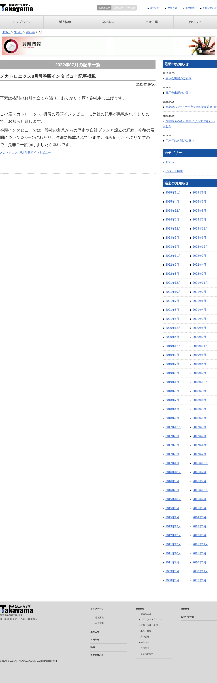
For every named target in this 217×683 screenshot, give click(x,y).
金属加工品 (146, 614)
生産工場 (152, 22)
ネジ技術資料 (147, 654)
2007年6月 (200, 580)
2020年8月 (200, 327)
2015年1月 (172, 517)
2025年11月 (173, 192)
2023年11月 (200, 228)
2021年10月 (173, 291)
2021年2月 (200, 318)
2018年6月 (200, 399)
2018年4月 (172, 409)
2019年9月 (172, 354)
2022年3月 (172, 273)
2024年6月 (172, 219)
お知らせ (195, 22)
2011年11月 (200, 544)
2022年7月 (200, 255)
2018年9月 (172, 391)
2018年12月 (200, 382)
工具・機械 (146, 631)
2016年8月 (172, 481)
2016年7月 (200, 481)
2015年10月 (173, 499)
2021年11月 (200, 282)
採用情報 (190, 8)
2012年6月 (200, 535)
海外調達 (145, 636)
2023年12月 (173, 228)
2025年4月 (172, 201)
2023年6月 (200, 237)
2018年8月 (200, 391)
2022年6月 (172, 264)
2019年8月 (200, 354)
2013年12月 (173, 526)
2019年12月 (173, 345)
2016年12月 (200, 463)
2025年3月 (200, 201)
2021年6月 (200, 300)
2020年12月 (173, 327)
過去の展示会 (96, 655)
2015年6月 (172, 508)
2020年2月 (200, 336)
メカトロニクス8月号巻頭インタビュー (25, 152)
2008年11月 (200, 571)
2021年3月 (172, 318)
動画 (92, 647)
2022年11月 (173, 255)
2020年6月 (172, 336)
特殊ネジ (145, 642)
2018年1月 (200, 418)
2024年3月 (200, 219)
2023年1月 (172, 246)
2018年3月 (200, 409)
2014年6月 (200, 517)
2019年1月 (172, 382)
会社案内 (108, 22)
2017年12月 (173, 427)
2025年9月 (200, 192)
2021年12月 (173, 282)
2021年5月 (172, 309)
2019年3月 (172, 372)
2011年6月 (200, 553)
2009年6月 (172, 571)
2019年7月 (172, 363)
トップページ (21, 22)
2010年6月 (200, 562)
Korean (131, 7)
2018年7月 (172, 399)
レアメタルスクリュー (151, 619)
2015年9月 (200, 499)
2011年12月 (173, 544)
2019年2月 (200, 372)
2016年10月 (173, 472)
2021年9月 (200, 291)
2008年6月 (172, 580)
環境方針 (155, 8)
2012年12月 (173, 535)
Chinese (118, 7)
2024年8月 (200, 210)
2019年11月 (200, 345)
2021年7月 (172, 300)
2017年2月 (200, 454)
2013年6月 (200, 526)
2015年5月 (200, 508)
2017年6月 (172, 445)
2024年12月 (173, 210)
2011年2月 (172, 562)
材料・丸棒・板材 (149, 625)
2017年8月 (172, 436)
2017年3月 (172, 454)
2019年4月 (200, 363)
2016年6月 (172, 490)
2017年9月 (200, 427)
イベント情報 (174, 171)
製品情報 (65, 22)
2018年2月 (172, 418)
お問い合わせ (210, 8)
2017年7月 (200, 436)
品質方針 (172, 8)
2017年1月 (172, 463)
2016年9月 (200, 472)
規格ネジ (145, 648)
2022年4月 (200, 264)
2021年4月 (200, 309)
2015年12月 (200, 490)
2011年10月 (173, 553)
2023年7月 (172, 237)
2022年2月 (200, 273)
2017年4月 (200, 445)
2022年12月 (200, 246)
